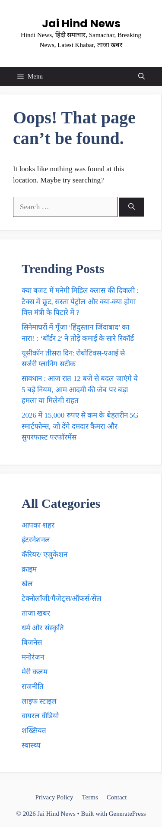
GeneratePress (127, 813)
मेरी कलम (35, 672)
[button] (141, 76)
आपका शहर (38, 525)
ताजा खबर (36, 613)
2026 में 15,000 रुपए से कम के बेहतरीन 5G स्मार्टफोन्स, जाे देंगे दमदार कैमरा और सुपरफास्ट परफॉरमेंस (80, 426)
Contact (117, 797)
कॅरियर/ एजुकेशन (44, 554)
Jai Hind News (81, 23)
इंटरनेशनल (36, 540)
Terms (90, 797)
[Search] (131, 207)
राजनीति (33, 686)
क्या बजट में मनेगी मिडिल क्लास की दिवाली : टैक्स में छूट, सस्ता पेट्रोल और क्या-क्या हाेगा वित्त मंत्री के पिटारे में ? (80, 301)
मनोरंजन (33, 657)
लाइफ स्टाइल (39, 701)
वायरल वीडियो (40, 716)
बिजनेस (32, 642)
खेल (27, 584)
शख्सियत (34, 730)
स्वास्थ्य (31, 745)
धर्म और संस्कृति (43, 628)
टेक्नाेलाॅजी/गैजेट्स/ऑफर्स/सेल (62, 598)
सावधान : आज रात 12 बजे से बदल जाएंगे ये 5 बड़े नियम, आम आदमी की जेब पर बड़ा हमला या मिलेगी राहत (80, 389)
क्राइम (29, 569)
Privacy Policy (54, 797)
